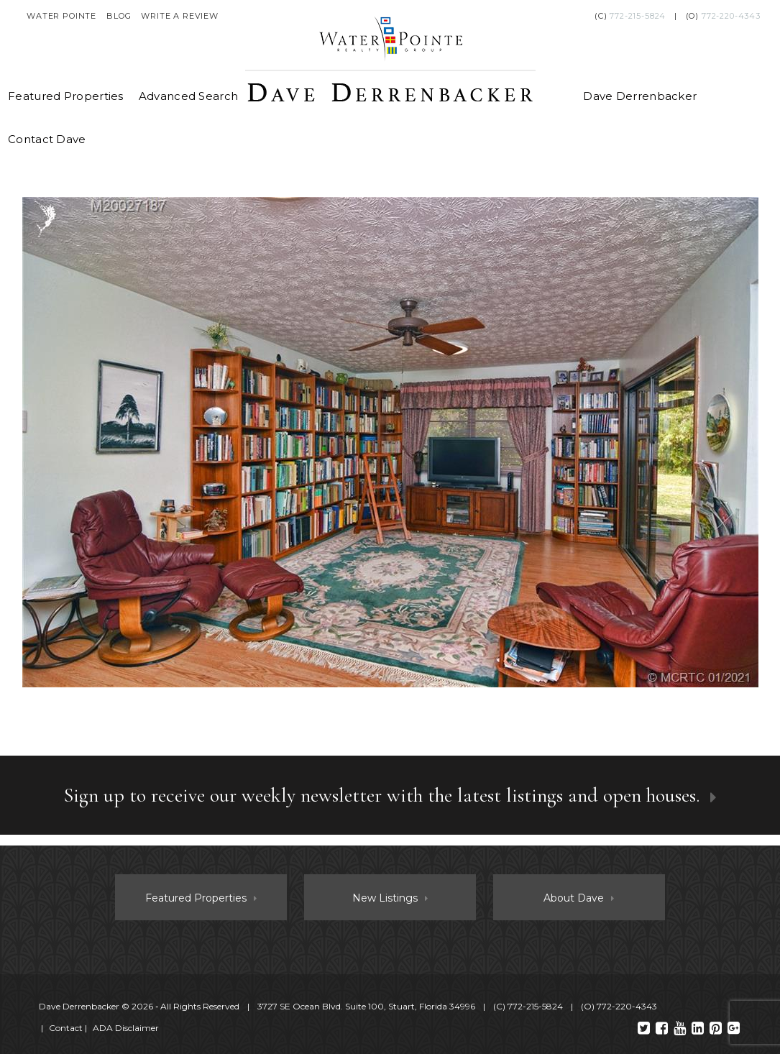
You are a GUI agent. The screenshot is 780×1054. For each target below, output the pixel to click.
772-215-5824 (638, 16)
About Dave (573, 898)
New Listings (385, 898)
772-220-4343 (731, 16)
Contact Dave (47, 139)
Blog (118, 16)
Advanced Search (189, 96)
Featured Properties (66, 96)
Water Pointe (61, 16)
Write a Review (180, 16)
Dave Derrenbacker (640, 96)
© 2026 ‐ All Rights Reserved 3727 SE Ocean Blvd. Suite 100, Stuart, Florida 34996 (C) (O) (349, 1006)
